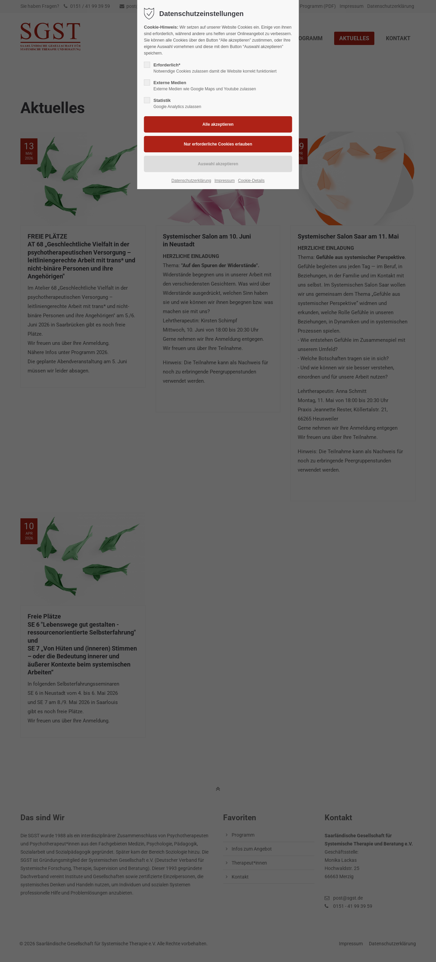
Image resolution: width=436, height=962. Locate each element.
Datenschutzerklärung (191, 180)
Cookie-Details (251, 180)
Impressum (225, 180)
